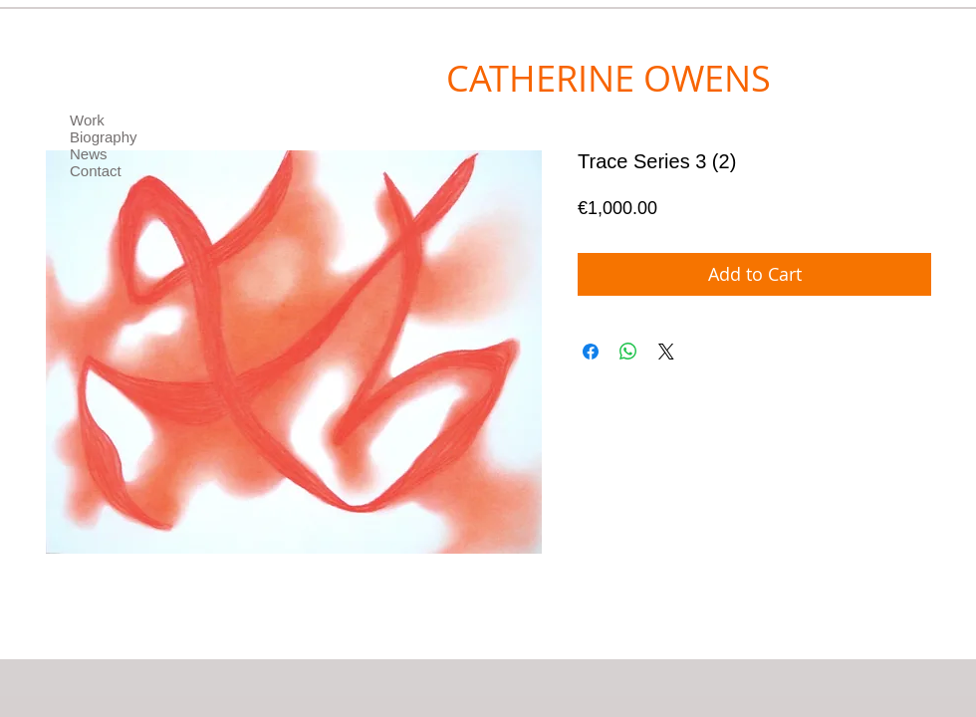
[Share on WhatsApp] (628, 351)
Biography (103, 136)
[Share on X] (666, 351)
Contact (96, 170)
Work (87, 120)
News (89, 153)
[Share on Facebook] (591, 351)
